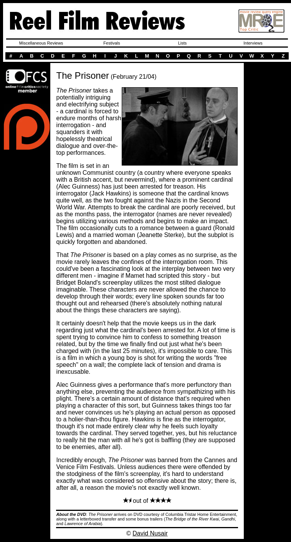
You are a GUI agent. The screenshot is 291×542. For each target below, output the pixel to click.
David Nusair (150, 533)
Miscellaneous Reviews (41, 43)
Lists (182, 43)
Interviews (253, 43)
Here (27, 65)
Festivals (111, 43)
